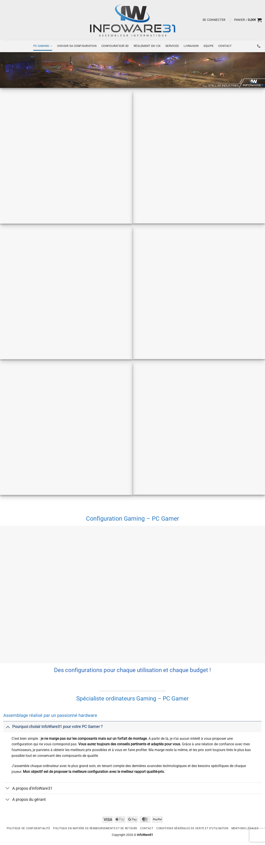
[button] (214, 20)
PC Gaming (42, 46)
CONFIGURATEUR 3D (115, 46)
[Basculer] (7, 726)
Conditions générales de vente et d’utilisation (192, 828)
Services (172, 46)
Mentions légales (245, 828)
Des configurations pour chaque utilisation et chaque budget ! (132, 670)
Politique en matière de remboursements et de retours (95, 828)
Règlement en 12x (147, 46)
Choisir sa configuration (76, 46)
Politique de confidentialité (28, 828)
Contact (225, 46)
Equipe (209, 46)
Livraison (191, 46)
